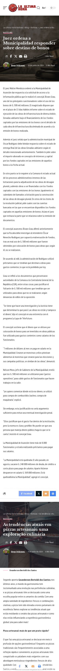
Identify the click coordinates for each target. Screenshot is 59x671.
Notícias (7, 32)
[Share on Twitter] (16, 56)
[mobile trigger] (5, 8)
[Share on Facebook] (11, 56)
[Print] (25, 56)
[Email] (20, 56)
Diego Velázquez (18, 65)
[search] (38, 7)
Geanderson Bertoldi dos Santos (34, 579)
